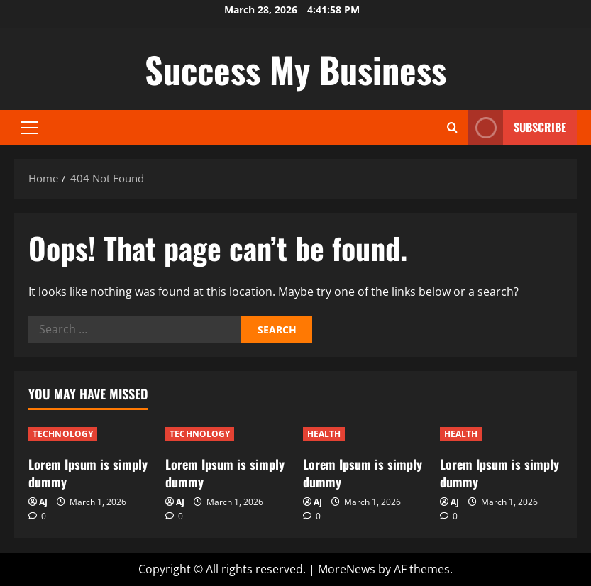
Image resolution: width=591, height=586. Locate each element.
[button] (29, 128)
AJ (43, 502)
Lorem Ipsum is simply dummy (88, 473)
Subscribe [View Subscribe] (517, 127)
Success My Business (295, 69)
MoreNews (346, 569)
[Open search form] (452, 127)
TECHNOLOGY (63, 434)
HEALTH (324, 434)
